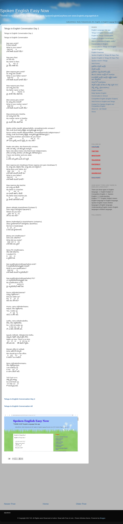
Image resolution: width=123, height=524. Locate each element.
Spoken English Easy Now (24, 10)
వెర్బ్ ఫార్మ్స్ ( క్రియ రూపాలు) (100, 87)
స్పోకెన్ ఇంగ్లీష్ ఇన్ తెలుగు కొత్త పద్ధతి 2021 (105, 85)
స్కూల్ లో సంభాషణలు (99, 82)
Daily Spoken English (99, 93)
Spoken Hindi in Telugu (100, 61)
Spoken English (97, 49)
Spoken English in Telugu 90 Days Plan (105, 55)
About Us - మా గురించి (99, 109)
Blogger (102, 518)
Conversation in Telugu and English (104, 47)
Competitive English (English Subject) (105, 99)
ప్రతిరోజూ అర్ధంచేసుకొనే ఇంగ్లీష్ (101, 72)
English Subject (97, 90)
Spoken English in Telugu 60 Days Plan (105, 58)
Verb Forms (96, 63)
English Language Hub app (101, 30)
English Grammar (98, 52)
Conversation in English (100, 44)
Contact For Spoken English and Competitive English (103, 105)
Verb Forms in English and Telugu (103, 101)
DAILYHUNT (96, 177)
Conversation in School (100, 96)
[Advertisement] (45, 483)
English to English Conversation (103, 38)
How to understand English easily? (104, 41)
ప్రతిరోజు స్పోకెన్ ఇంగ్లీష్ (99, 66)
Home (46, 504)
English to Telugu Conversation (102, 35)
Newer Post (9, 504)
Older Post (81, 504)
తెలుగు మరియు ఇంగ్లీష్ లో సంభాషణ (103, 74)
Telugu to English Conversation (102, 33)
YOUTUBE (95, 147)
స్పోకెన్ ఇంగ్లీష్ (96, 69)
